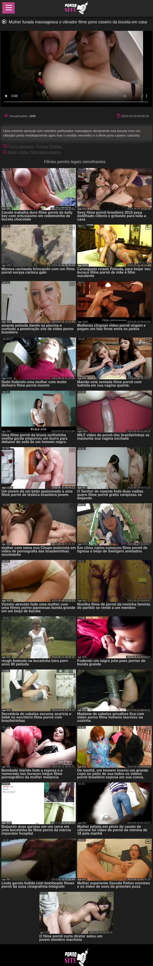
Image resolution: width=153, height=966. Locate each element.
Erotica (42, 146)
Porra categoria (21, 146)
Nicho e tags (18, 152)
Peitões (55, 146)
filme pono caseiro (45, 152)
